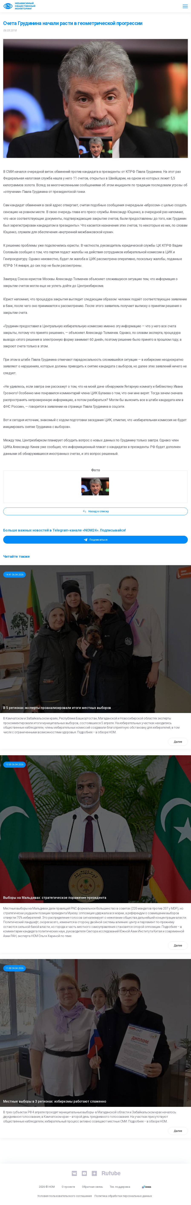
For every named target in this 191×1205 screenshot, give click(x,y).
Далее (178, 741)
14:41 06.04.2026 (14, 574)
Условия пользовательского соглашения (64, 1196)
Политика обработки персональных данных (123, 1196)
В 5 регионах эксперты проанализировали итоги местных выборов (57, 708)
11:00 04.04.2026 (14, 968)
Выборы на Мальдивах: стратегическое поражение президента (54, 898)
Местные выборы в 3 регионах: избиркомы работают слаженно (54, 1101)
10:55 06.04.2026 (14, 764)
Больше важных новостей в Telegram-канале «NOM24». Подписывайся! (64, 530)
